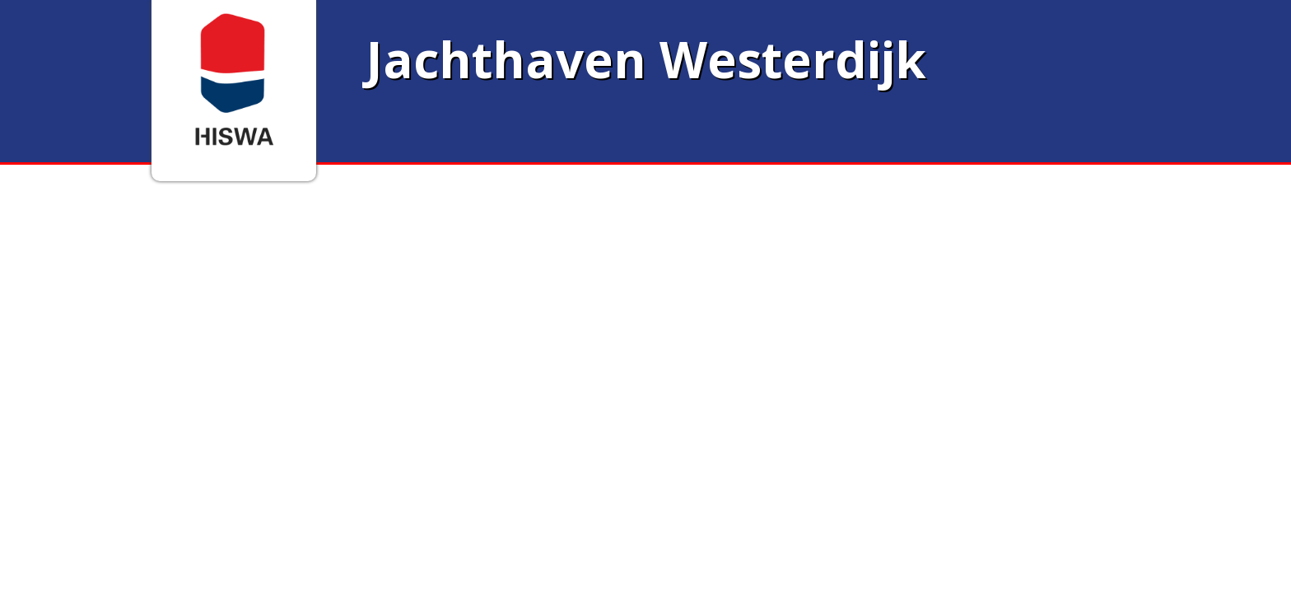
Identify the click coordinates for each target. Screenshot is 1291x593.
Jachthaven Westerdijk (646, 59)
